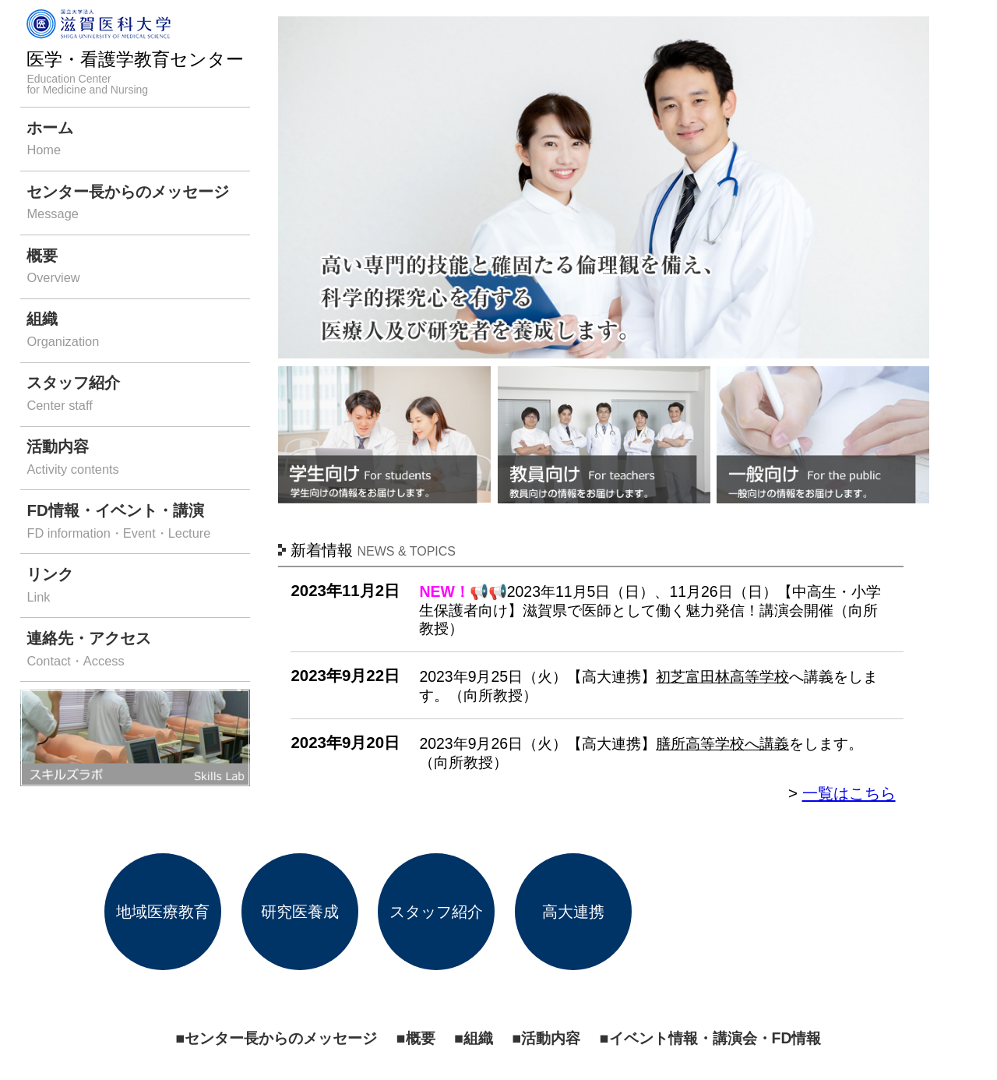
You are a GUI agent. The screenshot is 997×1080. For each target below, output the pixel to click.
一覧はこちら (849, 793)
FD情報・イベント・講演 (137, 522)
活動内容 (137, 458)
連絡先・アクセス (137, 650)
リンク (137, 586)
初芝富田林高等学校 (722, 676)
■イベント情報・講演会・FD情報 (711, 1037)
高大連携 (573, 911)
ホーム (137, 139)
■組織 (473, 1037)
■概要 (415, 1037)
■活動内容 (546, 1037)
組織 (137, 330)
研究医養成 (300, 911)
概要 (137, 267)
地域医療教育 (163, 911)
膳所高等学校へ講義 (722, 743)
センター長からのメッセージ (137, 203)
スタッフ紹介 (137, 394)
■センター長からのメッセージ (277, 1037)
